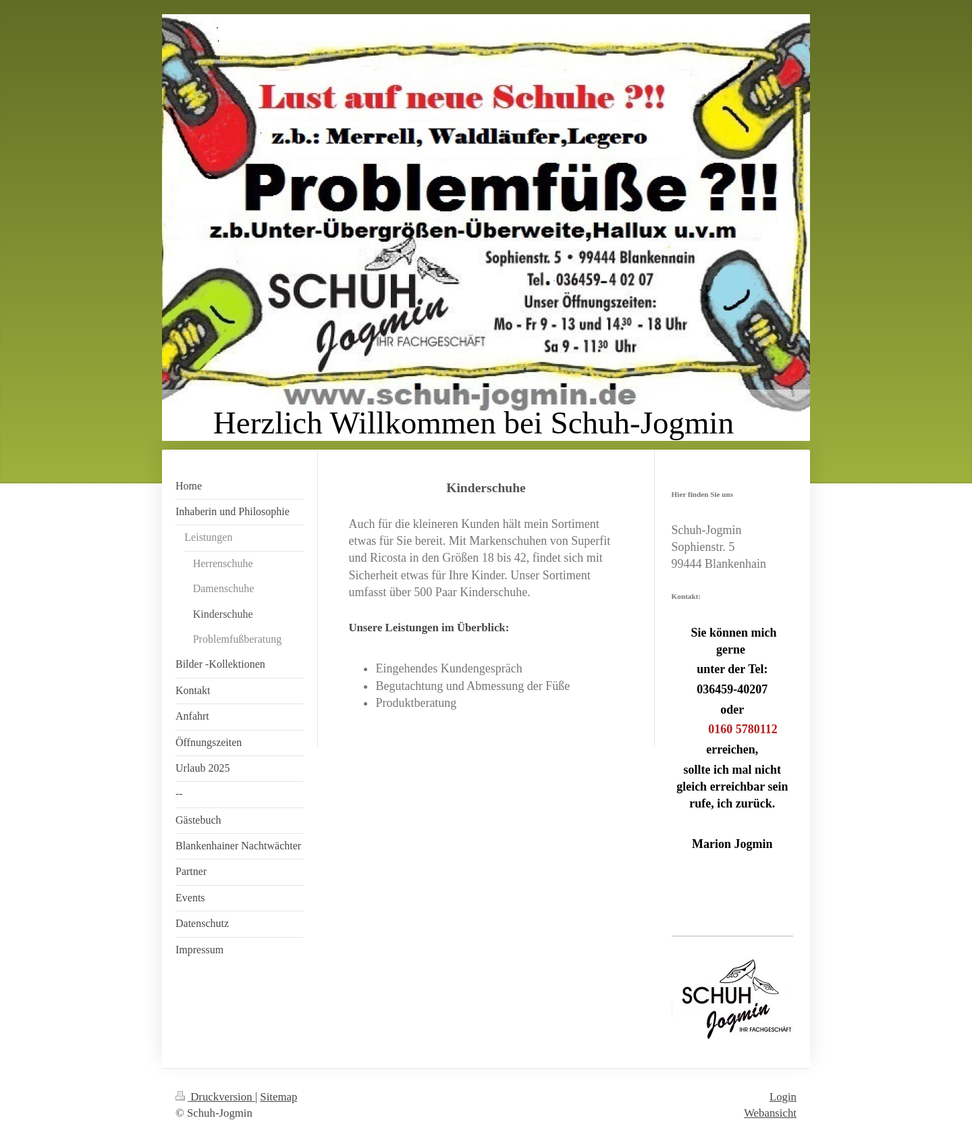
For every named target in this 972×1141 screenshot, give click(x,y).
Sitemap (278, 1096)
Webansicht (770, 1113)
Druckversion (215, 1096)
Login (783, 1096)
